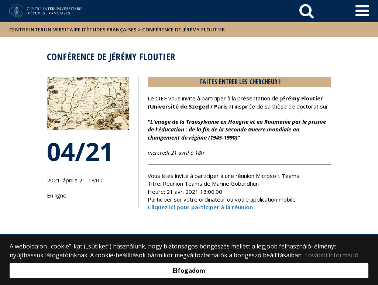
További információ (331, 255)
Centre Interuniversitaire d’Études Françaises (73, 29)
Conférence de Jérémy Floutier (183, 29)
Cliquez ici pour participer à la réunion (200, 207)
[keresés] (306, 11)
